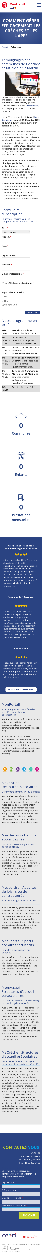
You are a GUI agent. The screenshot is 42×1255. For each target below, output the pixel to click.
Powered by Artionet (23, 1250)
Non (6, 301)
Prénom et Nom (10, 1190)
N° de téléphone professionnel (18, 283)
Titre (5, 228)
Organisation (9, 255)
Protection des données (13, 1168)
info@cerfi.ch (17, 1244)
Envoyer (32, 312)
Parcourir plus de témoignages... (21, 689)
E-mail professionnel (13, 273)
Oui (6, 296)
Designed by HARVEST (9, 1250)
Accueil (5, 47)
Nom (5, 246)
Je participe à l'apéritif (14, 292)
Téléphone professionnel (14, 1205)
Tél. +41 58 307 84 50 (29, 1162)
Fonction (7, 264)
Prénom (6, 236)
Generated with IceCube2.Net (11, 1252)
